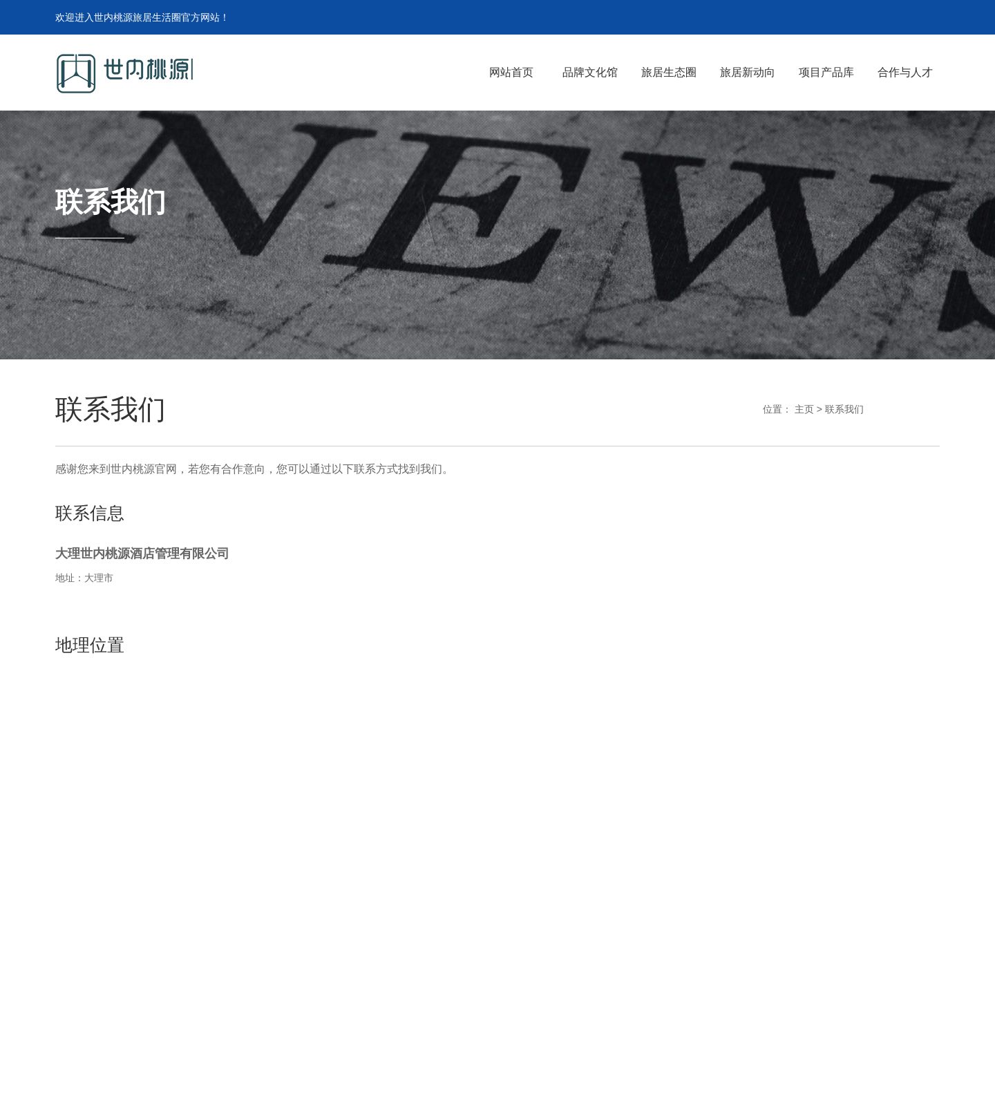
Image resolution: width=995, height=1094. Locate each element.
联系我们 (844, 409)
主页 (804, 409)
